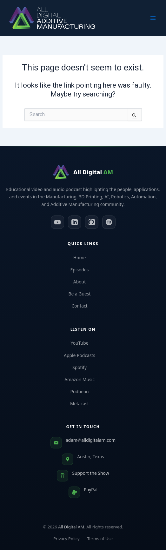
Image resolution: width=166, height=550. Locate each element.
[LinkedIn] (74, 222)
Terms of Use (100, 538)
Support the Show (90, 473)
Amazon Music (83, 379)
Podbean (83, 391)
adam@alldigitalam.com (91, 440)
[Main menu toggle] (153, 18)
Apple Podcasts (83, 355)
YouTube (82, 343)
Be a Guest (83, 294)
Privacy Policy (66, 538)
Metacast (83, 404)
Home (83, 258)
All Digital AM (71, 527)
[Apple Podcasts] (91, 222)
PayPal (90, 490)
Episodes (83, 270)
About (83, 282)
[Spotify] (109, 222)
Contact (82, 306)
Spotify (83, 367)
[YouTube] (57, 222)
